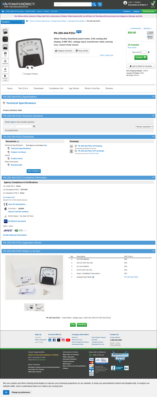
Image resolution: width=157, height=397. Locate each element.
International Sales (78, 336)
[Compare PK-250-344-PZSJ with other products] (23, 73)
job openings (41, 351)
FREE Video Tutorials (34, 363)
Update (139, 57)
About (39, 11)
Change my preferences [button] (21, 392)
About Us (75, 329)
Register (138, 2)
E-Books (65, 360)
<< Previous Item (135, 28)
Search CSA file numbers (18, 212)
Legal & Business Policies (92, 376)
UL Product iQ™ (9, 197)
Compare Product (30, 74)
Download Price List (98, 336)
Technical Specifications (19, 103)
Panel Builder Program (99, 329)
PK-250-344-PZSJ (131, 269)
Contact (46, 11)
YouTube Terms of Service (110, 376)
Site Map (40, 376)
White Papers (67, 355)
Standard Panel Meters (76, 21)
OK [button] (6, 392)
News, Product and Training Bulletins (74, 357)
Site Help (94, 331)
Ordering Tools (149, 11)
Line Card (54, 11)
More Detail (132, 47)
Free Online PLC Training (36, 361)
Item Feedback (34, 171)
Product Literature (68, 353)
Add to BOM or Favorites (141, 66)
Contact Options (115, 329)
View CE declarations (17, 204)
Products (127, 11)
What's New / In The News (71, 346)
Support (136, 11)
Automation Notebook (69, 350)
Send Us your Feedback (52, 376)
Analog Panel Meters (58, 21)
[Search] (73, 4)
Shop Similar (82, 51)
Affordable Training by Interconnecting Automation (44, 358)
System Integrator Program (80, 333)
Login (130, 2)
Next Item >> (147, 28)
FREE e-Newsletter (68, 348)
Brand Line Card (77, 331)
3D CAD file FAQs (93, 153)
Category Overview (63, 51)
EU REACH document (17, 221)
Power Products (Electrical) (39, 21)
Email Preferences (77, 376)
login (13, 122)
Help (45, 145)
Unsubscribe (65, 376)
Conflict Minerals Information (15, 235)
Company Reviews (97, 333)
